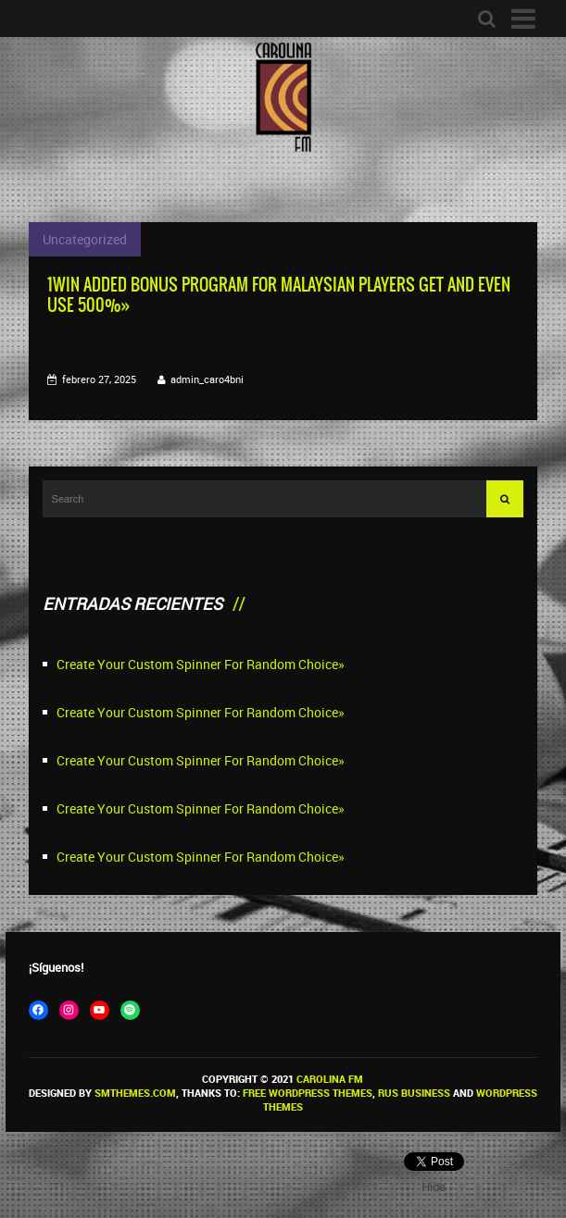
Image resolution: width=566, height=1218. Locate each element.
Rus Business (414, 1093)
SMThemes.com (135, 1093)
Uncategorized (85, 239)
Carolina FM (329, 1079)
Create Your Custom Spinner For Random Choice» (201, 664)
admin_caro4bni (207, 379)
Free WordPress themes (307, 1093)
